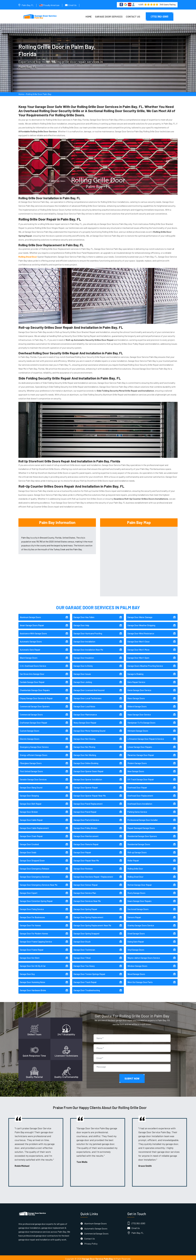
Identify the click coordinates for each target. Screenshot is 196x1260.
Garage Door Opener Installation (88, 777)
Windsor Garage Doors (137, 964)
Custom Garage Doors (29, 729)
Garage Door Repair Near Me (86, 858)
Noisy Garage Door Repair (85, 720)
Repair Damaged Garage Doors (141, 826)
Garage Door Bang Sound (31, 785)
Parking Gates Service (137, 810)
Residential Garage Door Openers (142, 834)
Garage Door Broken (29, 810)
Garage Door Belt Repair (30, 802)
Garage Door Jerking (83, 680)
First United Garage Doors (31, 769)
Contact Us (133, 16)
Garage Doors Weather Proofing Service (145, 664)
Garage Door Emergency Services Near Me (38, 883)
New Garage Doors (135, 769)
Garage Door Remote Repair (86, 842)
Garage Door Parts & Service (86, 818)
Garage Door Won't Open (138, 656)
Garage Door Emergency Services (35, 875)
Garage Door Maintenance (85, 712)
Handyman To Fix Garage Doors (141, 720)
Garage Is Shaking (135, 672)
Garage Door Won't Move (138, 647)
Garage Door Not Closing (84, 737)
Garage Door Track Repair (85, 980)
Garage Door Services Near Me (87, 899)
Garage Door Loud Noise (84, 704)
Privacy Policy (90, 1241)
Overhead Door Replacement (140, 793)
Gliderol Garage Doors (137, 704)
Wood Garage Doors (136, 972)
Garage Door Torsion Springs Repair (89, 972)
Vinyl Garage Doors (135, 948)
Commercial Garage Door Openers (35, 704)
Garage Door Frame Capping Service (36, 939)
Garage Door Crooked (29, 842)
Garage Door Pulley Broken (85, 826)
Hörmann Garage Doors (137, 729)
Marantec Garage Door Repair (140, 753)
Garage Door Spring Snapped (86, 931)
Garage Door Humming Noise (32, 980)
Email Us (72, 5)
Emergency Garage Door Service (34, 745)
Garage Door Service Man (85, 891)
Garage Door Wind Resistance (140, 631)
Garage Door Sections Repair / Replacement (93, 875)
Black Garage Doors (28, 656)
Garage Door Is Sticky (83, 664)
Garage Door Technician (84, 948)
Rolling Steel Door (135, 875)
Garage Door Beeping (29, 793)
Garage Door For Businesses (32, 915)
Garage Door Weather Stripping (141, 623)
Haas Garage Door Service (139, 712)
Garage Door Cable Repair (31, 818)
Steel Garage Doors (136, 931)
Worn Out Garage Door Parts (140, 980)
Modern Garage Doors (137, 761)
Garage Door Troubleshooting (87, 988)
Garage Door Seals (28, 850)
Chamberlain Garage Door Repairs (35, 688)
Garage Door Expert (28, 891)
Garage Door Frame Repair (31, 948)
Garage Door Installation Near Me (88, 647)
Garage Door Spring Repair (85, 907)
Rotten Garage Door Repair (139, 883)
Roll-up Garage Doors (137, 850)
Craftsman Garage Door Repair (33, 720)
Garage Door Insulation (84, 656)
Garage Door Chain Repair (31, 834)
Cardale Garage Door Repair (32, 680)
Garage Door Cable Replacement (34, 826)
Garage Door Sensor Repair (86, 883)
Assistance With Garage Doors (33, 631)
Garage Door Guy (27, 972)
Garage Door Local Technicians (87, 696)
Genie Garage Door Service (139, 688)
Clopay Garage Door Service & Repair (36, 696)
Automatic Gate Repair (30, 647)
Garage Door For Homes (30, 923)
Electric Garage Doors (29, 737)
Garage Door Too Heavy (84, 964)
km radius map (139, 558)
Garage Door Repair (82, 850)
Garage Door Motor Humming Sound (89, 729)
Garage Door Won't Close (138, 639)
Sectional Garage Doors (138, 907)
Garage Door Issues (82, 672)
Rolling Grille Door (135, 866)
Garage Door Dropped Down (32, 858)
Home (89, 16)
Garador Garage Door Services (33, 777)
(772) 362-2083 (159, 16)
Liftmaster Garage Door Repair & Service (145, 737)
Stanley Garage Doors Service (140, 923)
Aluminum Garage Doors (30, 615)
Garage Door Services (109, 16)
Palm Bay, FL (28, 5)
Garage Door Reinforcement (86, 834)
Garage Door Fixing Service (32, 907)
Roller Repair (133, 858)
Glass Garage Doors (136, 696)
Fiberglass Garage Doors (31, 761)
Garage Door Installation (84, 639)
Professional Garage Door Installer (142, 818)
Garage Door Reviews (83, 866)
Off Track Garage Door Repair (140, 777)
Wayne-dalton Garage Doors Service (143, 956)
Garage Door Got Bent (30, 956)
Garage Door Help (81, 623)
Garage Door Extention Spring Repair (36, 899)
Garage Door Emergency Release (34, 866)
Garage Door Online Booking (86, 761)
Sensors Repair (134, 915)
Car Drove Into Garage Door (32, 672)
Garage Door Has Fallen (84, 615)
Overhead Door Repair (137, 785)
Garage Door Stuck (82, 939)
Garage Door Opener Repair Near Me (90, 793)
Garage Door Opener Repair (86, 785)
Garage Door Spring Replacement (88, 915)
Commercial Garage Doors (31, 712)
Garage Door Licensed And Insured (89, 688)
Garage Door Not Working (85, 753)
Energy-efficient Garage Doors (33, 753)
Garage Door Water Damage (139, 615)
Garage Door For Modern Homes (34, 931)
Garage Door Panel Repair (85, 810)
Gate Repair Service (136, 680)
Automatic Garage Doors (31, 639)
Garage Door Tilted (82, 956)
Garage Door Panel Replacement (88, 802)
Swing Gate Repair (135, 939)
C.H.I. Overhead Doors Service (33, 664)
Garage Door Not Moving (84, 745)
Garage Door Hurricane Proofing (88, 631)
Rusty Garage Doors (136, 891)
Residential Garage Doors (138, 842)
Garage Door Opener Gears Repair (88, 769)
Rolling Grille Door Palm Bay (38, 95)
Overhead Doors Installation (139, 802)
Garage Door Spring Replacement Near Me (92, 923)
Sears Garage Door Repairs (139, 899)
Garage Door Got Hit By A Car (33, 964)
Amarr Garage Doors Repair (32, 623)
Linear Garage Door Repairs (139, 745)
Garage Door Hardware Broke (33, 988)
